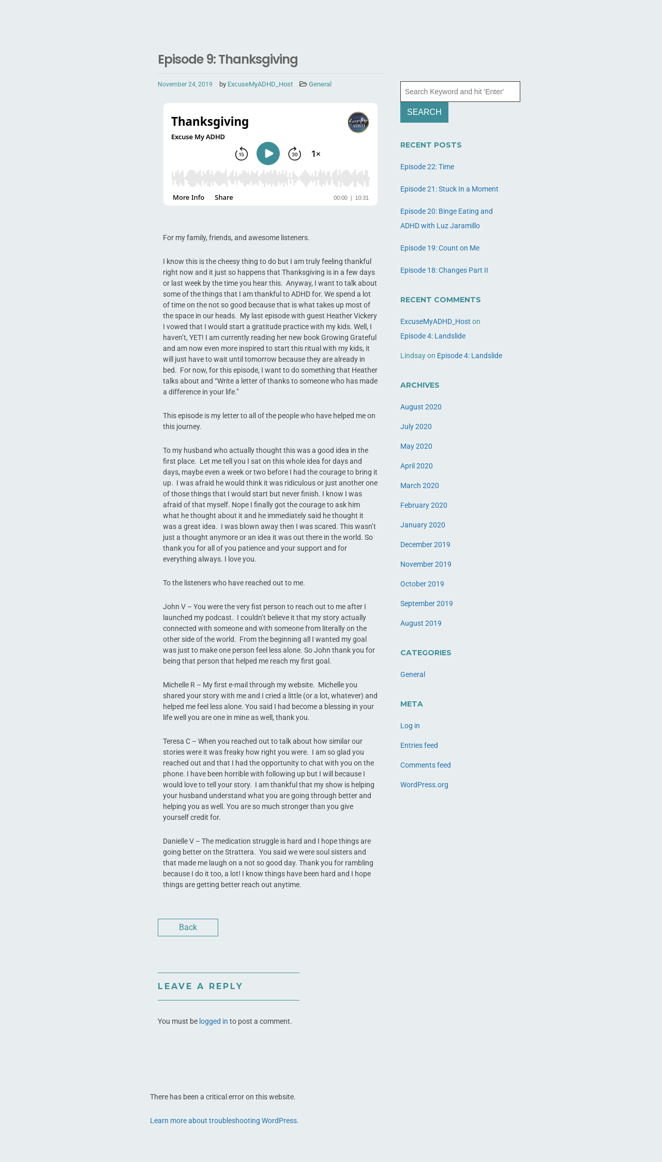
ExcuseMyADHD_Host (260, 84)
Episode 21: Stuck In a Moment (449, 189)
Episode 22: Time (427, 167)
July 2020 (416, 426)
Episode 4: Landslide (432, 336)
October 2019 (422, 584)
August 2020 (421, 407)
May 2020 (416, 446)
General (320, 84)
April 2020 (416, 466)
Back (188, 927)
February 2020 (423, 505)
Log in (410, 726)
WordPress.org (424, 785)
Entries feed (419, 745)
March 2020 (419, 485)
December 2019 (425, 544)
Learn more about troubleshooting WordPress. (224, 1120)
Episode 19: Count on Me (439, 248)
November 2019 (426, 564)
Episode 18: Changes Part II (444, 270)
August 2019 (421, 623)
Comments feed (425, 765)
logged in (213, 1021)
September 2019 (426, 603)
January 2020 (422, 525)
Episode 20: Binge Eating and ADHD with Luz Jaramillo (446, 218)
